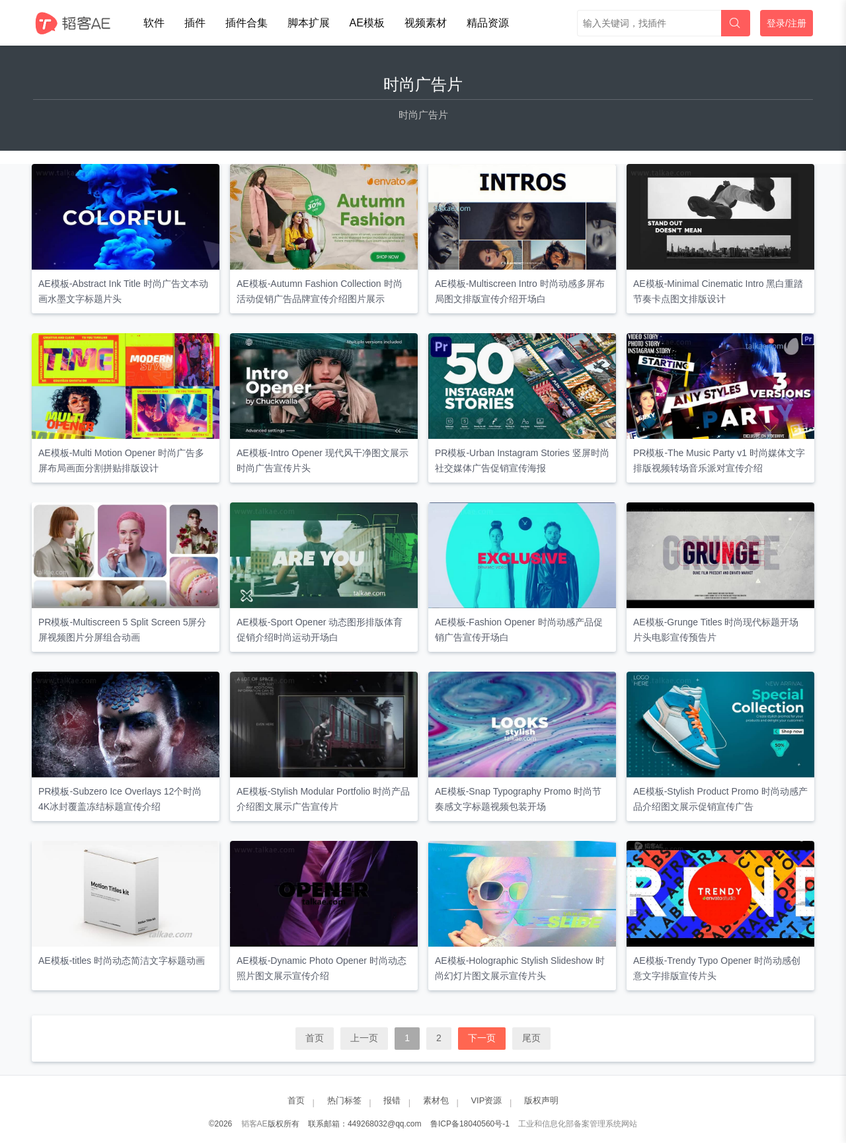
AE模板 (367, 22)
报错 (392, 1100)
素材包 (436, 1100)
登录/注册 (786, 23)
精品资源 (488, 22)
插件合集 (246, 22)
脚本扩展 (309, 22)
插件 (195, 22)
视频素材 (425, 22)
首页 (314, 1038)
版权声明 (541, 1100)
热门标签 (344, 1100)
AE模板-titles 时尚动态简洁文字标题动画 (121, 960)
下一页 (482, 1038)
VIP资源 (486, 1100)
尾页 (531, 1038)
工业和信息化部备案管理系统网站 (577, 1123)
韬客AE (254, 1123)
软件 (154, 22)
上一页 (364, 1038)
